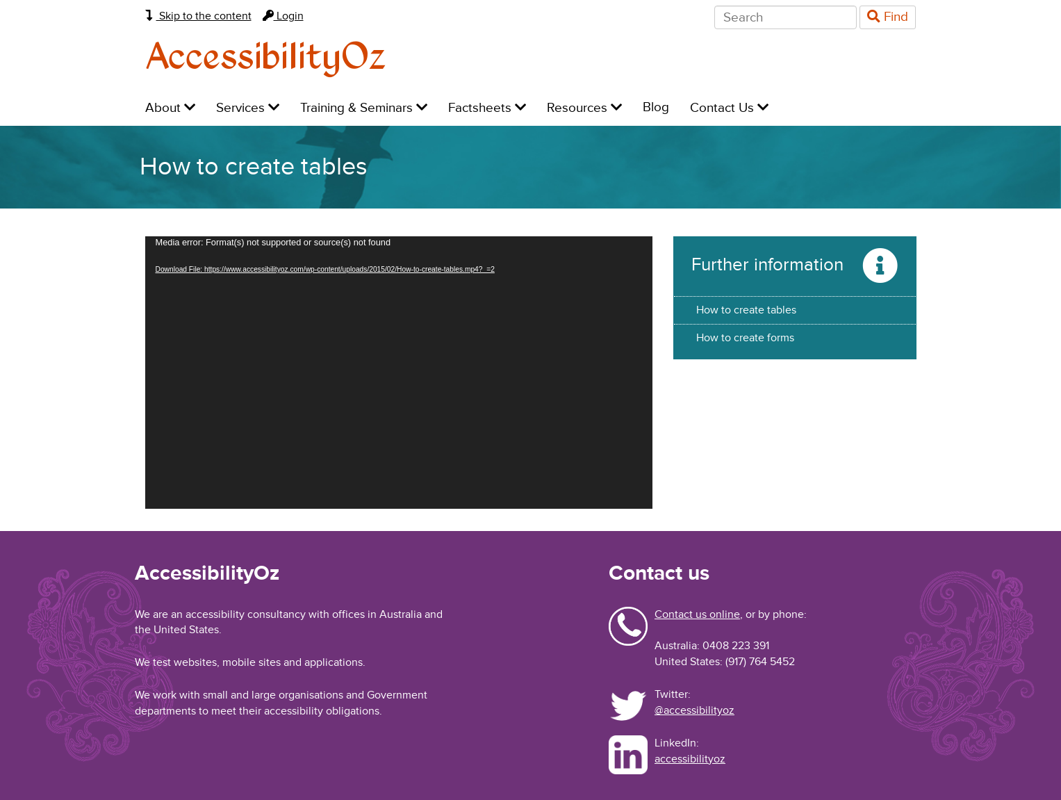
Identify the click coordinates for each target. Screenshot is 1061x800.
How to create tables (746, 310)
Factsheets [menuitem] (487, 108)
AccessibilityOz (266, 58)
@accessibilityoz (694, 710)
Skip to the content (198, 16)
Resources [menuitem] (584, 108)
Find (887, 17)
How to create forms (745, 338)
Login (283, 16)
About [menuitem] (170, 108)
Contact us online (697, 614)
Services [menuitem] (247, 108)
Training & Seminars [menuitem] (363, 108)
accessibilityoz (690, 759)
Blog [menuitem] (656, 107)
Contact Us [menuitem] (729, 108)
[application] (398, 372)
